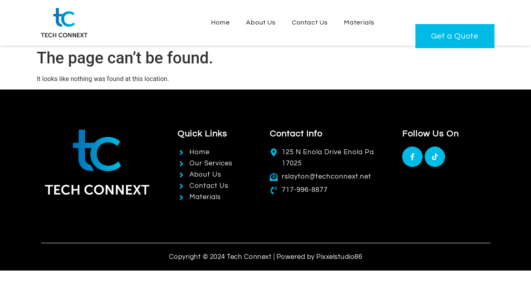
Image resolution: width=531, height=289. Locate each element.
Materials (359, 22)
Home (220, 22)
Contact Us (310, 22)
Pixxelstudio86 (339, 257)
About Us (261, 22)
